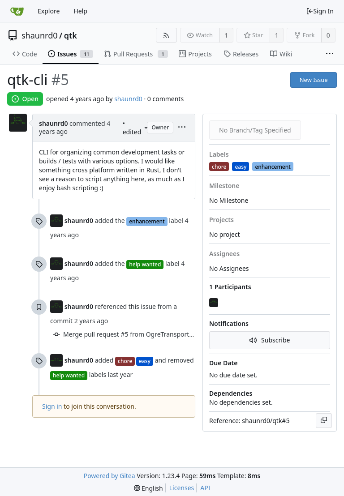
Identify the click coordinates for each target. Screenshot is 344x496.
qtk (70, 35)
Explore (49, 11)
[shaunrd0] (214, 303)
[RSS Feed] (166, 35)
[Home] (17, 11)
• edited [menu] (135, 127)
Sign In (320, 11)
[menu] (146, 127)
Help (80, 11)
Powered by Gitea (109, 475)
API (205, 487)
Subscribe (269, 340)
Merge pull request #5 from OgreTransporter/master (141, 334)
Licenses (181, 487)
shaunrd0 (40, 35)
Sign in (52, 406)
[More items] (329, 54)
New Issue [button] (314, 80)
